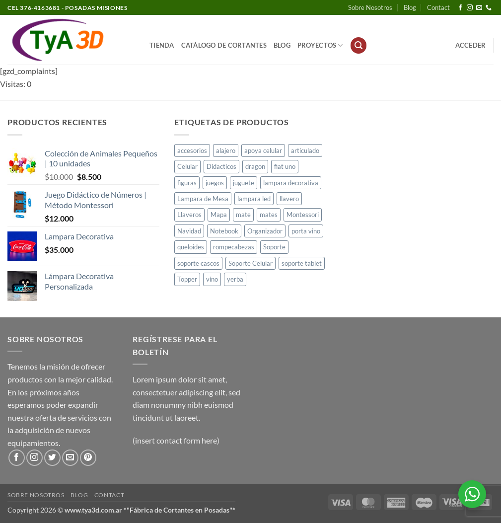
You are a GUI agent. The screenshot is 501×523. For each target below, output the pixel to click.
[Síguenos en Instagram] (470, 7)
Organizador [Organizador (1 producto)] (265, 231)
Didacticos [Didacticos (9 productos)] (221, 166)
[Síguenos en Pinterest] (88, 457)
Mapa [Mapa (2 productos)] (219, 215)
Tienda (161, 45)
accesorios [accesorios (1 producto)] (192, 150)
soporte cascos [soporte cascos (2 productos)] (198, 263)
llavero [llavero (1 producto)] (289, 199)
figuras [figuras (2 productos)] (187, 183)
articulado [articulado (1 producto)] (305, 150)
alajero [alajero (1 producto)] (225, 150)
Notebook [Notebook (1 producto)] (224, 231)
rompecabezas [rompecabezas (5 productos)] (233, 247)
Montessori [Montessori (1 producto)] (302, 215)
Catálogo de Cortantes (224, 45)
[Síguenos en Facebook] (460, 7)
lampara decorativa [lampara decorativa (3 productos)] (290, 183)
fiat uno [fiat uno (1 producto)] (284, 166)
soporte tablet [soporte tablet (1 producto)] (302, 263)
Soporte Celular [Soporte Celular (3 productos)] (250, 263)
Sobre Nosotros (370, 7)
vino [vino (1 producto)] (212, 279)
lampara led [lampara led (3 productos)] (254, 199)
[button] (358, 45)
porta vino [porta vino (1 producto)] (305, 231)
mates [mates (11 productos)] (269, 215)
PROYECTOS (320, 45)
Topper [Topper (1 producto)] (187, 279)
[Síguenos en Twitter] (52, 457)
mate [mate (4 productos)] (243, 215)
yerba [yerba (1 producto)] (235, 279)
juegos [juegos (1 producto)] (215, 183)
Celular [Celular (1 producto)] (187, 166)
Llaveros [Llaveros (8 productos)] (189, 215)
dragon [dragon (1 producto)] (255, 166)
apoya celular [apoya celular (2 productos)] (263, 150)
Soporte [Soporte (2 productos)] (274, 247)
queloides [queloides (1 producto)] (190, 247)
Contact (438, 7)
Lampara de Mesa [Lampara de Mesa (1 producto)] (202, 199)
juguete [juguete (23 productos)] (243, 183)
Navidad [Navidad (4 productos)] (189, 231)
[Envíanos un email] (479, 7)
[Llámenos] (489, 7)
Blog (410, 7)
